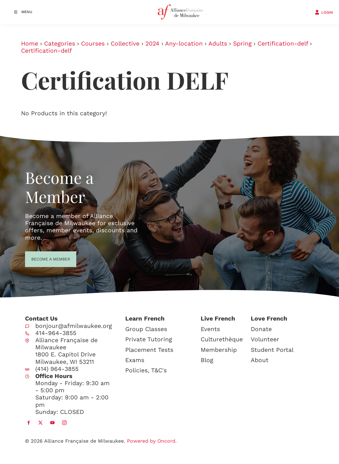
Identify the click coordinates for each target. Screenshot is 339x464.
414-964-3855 (55, 332)
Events (210, 328)
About (259, 360)
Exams (134, 360)
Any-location (184, 43)
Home (29, 43)
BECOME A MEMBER (40, 258)
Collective (125, 43)
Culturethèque (222, 339)
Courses (93, 43)
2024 (152, 43)
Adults (217, 43)
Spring (242, 43)
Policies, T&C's (146, 370)
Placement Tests (149, 349)
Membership (219, 349)
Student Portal (272, 349)
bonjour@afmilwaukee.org (73, 325)
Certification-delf (283, 43)
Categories (59, 43)
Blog (207, 360)
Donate (261, 328)
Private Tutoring (148, 339)
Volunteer (265, 339)
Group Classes (146, 328)
